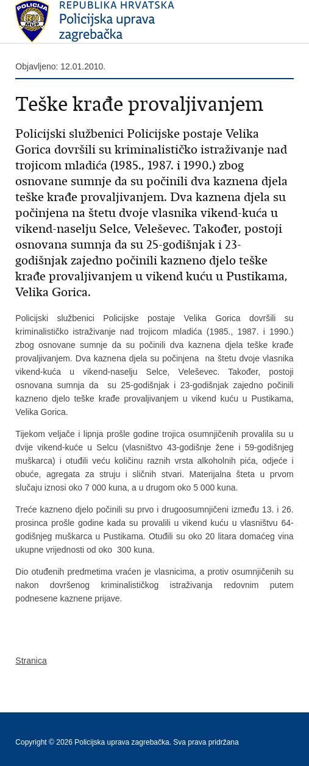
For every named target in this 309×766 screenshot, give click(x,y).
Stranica (30, 660)
